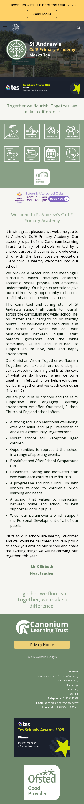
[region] (42, 10)
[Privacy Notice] (42, 645)
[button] (5, 27)
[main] (42, 108)
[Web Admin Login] (42, 657)
